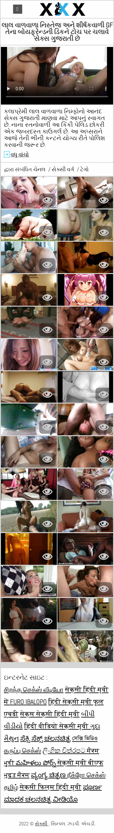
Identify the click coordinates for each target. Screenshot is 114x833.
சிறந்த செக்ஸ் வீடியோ (34, 689)
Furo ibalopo (28, 701)
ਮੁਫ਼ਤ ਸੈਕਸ (16, 775)
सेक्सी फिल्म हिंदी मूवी (50, 787)
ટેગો (84, 169)
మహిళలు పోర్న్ (36, 762)
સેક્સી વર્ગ (63, 169)
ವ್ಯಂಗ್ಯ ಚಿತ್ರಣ (49, 775)
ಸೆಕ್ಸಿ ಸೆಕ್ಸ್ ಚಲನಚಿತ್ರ (45, 738)
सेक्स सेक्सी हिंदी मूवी (50, 714)
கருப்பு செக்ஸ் (22, 750)
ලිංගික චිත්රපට (65, 750)
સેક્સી (42, 824)
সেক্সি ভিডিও (85, 738)
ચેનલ (40, 169)
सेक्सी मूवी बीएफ (80, 762)
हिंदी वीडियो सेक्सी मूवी (57, 726)
